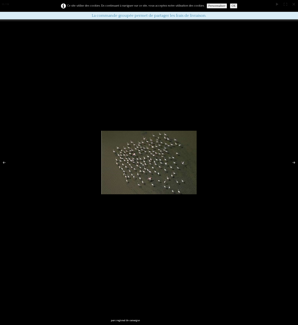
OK (234, 5)
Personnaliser (216, 5)
